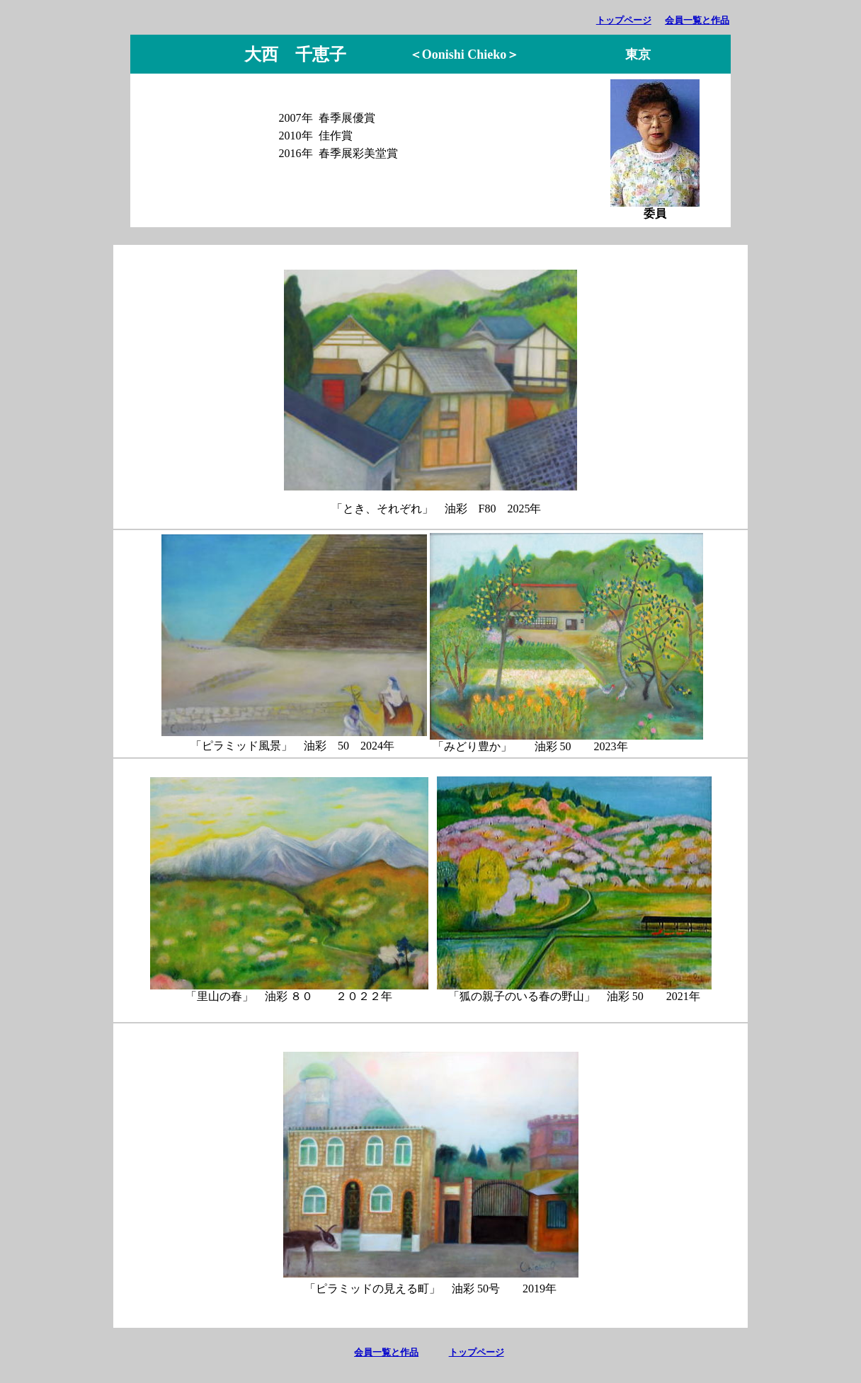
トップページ (623, 20)
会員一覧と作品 (697, 20)
